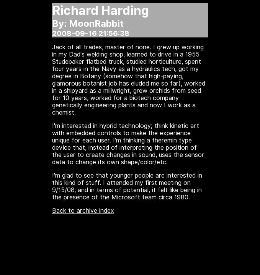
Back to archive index (83, 210)
